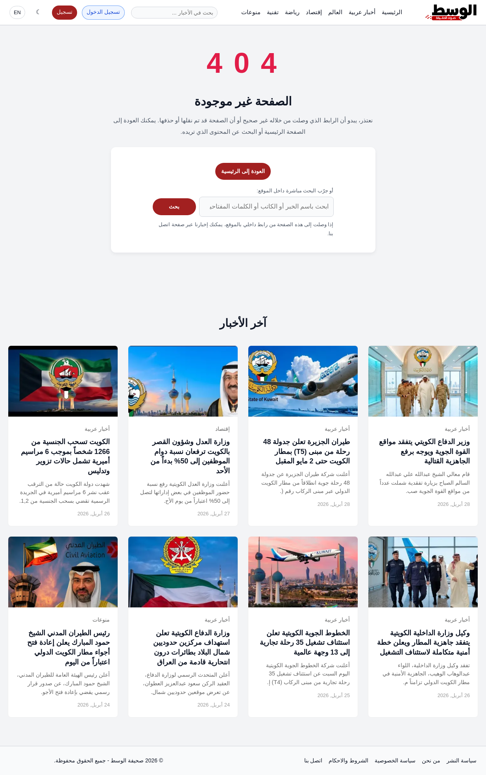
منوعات (251, 12)
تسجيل (64, 12)
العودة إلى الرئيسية (243, 171)
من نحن (431, 760)
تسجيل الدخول (103, 12)
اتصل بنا (313, 760)
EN (17, 12)
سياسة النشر (462, 760)
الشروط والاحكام (348, 760)
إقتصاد (314, 12)
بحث (174, 206)
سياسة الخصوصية (395, 760)
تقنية (273, 12)
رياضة (292, 12)
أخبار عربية (362, 12)
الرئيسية (392, 12)
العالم (335, 12)
